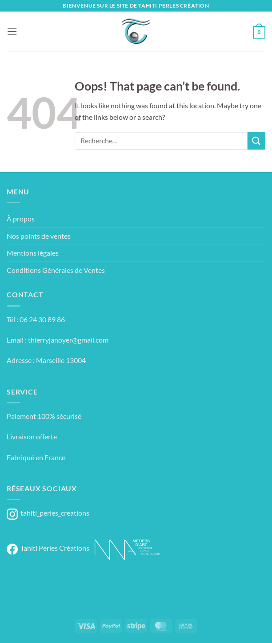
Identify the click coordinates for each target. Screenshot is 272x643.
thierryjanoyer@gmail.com (68, 339)
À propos (21, 218)
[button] (12, 31)
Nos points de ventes (39, 236)
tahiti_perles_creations (48, 513)
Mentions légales (33, 253)
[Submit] (256, 140)
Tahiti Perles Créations (48, 548)
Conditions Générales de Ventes (56, 270)
